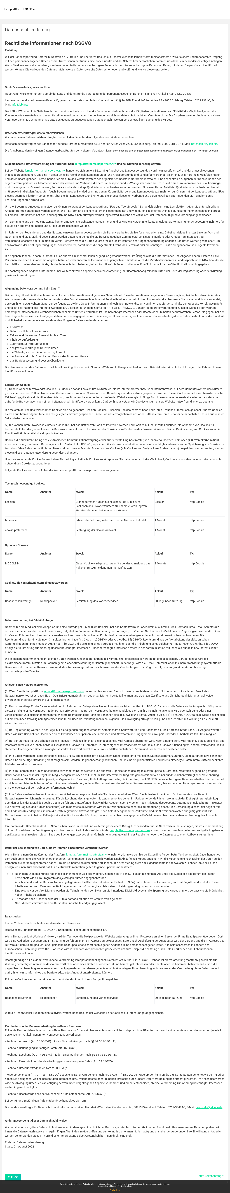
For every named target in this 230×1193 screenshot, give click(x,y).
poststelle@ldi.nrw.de (209, 1107)
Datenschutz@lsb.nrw (204, 143)
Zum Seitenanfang (211, 1175)
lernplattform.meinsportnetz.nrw (45, 170)
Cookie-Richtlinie (125, 1186)
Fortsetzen (115, 1190)
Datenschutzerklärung (107, 1186)
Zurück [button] (13, 1177)
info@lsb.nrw (20, 104)
